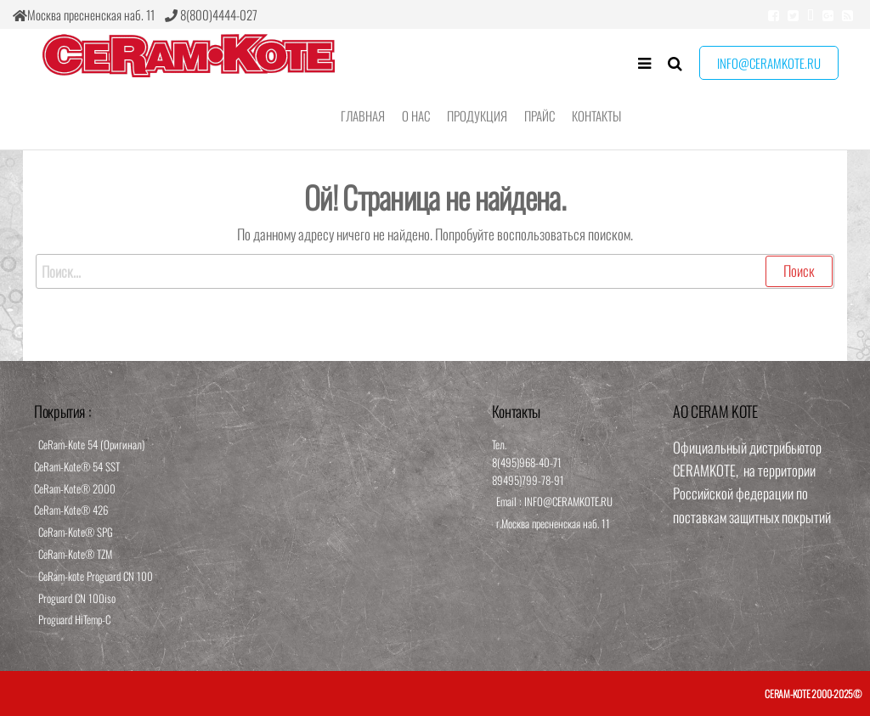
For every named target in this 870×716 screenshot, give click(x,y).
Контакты (596, 115)
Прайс (539, 115)
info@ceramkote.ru (769, 63)
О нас (416, 115)
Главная (363, 115)
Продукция (477, 115)
